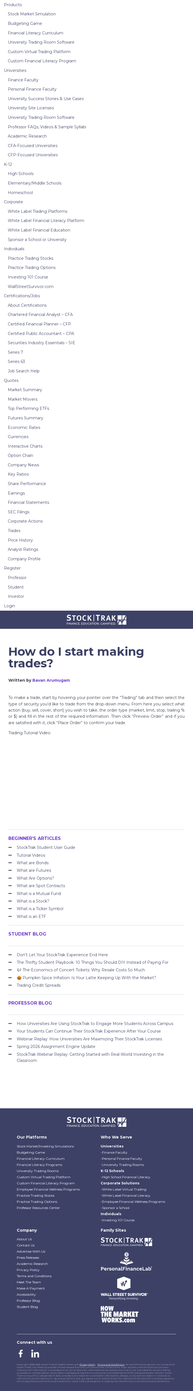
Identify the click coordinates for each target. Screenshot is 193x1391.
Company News (23, 464)
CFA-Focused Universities (32, 145)
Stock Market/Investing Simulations (45, 1146)
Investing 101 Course (28, 277)
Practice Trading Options (32, 267)
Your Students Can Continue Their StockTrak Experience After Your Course (89, 1031)
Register (12, 568)
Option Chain (20, 455)
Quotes (11, 380)
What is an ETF (31, 916)
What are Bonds (33, 862)
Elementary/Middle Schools (34, 183)
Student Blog (27, 1307)
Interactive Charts (25, 446)
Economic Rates (24, 427)
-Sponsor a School (115, 1208)
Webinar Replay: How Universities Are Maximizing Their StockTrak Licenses (89, 1039)
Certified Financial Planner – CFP (39, 324)
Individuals (14, 248)
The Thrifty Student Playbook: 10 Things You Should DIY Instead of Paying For (92, 962)
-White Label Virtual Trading (123, 1189)
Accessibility (26, 1294)
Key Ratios (18, 474)
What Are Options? (35, 878)
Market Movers (22, 399)
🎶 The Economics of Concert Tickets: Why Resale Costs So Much (81, 969)
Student (16, 587)
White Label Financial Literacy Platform (46, 220)
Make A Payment (31, 1288)
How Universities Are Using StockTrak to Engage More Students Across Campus (95, 1023)
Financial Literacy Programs (39, 1165)
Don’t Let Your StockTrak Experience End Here (62, 954)
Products (13, 4)
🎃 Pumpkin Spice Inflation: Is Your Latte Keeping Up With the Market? (86, 977)
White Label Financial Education (39, 230)
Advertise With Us (31, 1251)
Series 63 (16, 361)
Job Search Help (24, 371)
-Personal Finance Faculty (121, 1158)
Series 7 (15, 352)
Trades (14, 530)
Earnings (16, 493)
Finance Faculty (23, 79)
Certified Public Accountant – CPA (41, 333)
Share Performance (27, 483)
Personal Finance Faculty (32, 89)
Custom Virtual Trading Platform (39, 51)
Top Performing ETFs (28, 408)
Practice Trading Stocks (30, 258)
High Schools (20, 173)
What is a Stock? (33, 901)
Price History (20, 540)
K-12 (8, 164)
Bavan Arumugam (51, 680)
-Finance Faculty (114, 1152)
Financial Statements (28, 502)
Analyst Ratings (23, 549)
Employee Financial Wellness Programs (48, 1189)
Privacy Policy (28, 1270)
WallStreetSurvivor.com (31, 286)
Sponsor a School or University (37, 239)
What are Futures (34, 870)
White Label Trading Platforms (37, 211)
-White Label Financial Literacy (125, 1195)
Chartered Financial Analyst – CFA (40, 314)
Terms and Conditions (34, 1276)
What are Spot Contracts (41, 885)
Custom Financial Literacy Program (42, 60)
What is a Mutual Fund (39, 893)
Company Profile (24, 558)
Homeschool (20, 192)
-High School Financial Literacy (125, 1177)
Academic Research (27, 136)
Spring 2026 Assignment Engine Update (56, 1046)
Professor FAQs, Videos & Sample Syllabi (47, 126)
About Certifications (27, 305)
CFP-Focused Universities (33, 154)
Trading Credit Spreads (39, 985)
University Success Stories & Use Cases (46, 98)
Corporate (13, 201)
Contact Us (26, 1245)
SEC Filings (18, 511)
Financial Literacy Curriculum (35, 33)
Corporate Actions (25, 521)
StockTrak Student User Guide (46, 847)
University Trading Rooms (38, 1171)
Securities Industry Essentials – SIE (41, 342)
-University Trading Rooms (122, 1165)
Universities (15, 70)
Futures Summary (25, 418)
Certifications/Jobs (22, 295)
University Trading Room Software (41, 42)
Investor (16, 596)
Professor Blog (28, 1300)
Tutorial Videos (31, 855)
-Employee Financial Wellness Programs (133, 1201)
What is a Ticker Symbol (40, 908)
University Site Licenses (31, 107)
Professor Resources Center (38, 1208)
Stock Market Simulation (32, 13)
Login (9, 605)
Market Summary (25, 389)
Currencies (18, 436)
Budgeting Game (25, 23)
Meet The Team (29, 1282)
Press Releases (28, 1257)
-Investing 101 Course (117, 1220)
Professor (17, 577)
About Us (24, 1239)
